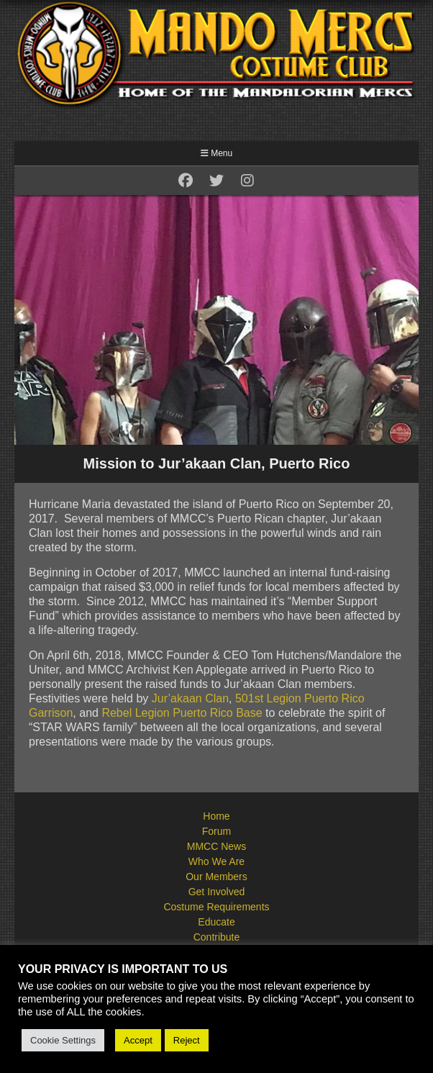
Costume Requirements (216, 907)
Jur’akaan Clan (190, 698)
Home (216, 816)
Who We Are (216, 861)
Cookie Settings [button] (63, 1040)
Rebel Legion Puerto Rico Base (181, 713)
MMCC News (216, 846)
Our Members (216, 876)
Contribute (216, 937)
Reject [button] (186, 1040)
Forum (216, 831)
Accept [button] (138, 1040)
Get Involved (216, 891)
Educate (216, 922)
